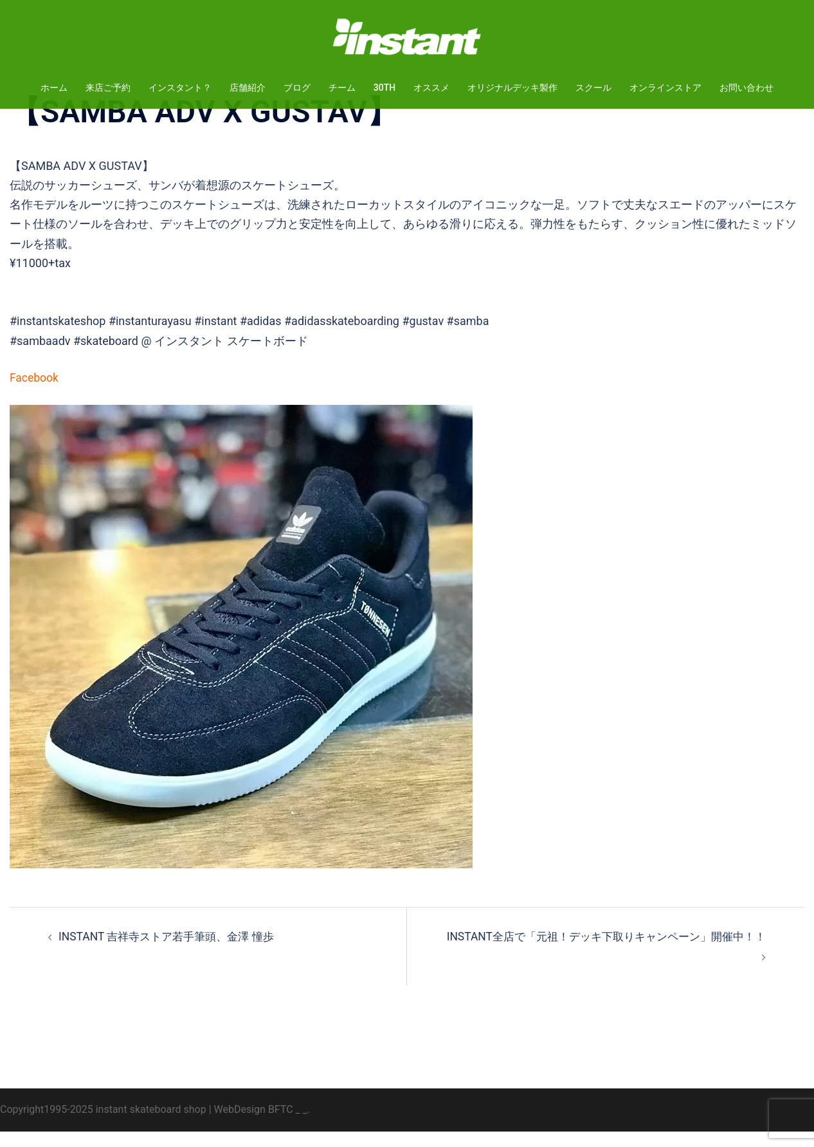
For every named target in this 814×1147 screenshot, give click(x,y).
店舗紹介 (248, 87)
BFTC (280, 1125)
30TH (384, 87)
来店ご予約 (108, 87)
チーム (342, 87)
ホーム (54, 87)
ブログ (297, 87)
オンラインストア (665, 87)
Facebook (35, 393)
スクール (593, 87)
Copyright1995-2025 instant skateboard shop (103, 1125)
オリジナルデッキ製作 (512, 87)
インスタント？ (180, 87)
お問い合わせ (746, 87)
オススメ (431, 87)
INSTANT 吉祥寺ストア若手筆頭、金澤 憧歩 (172, 951)
